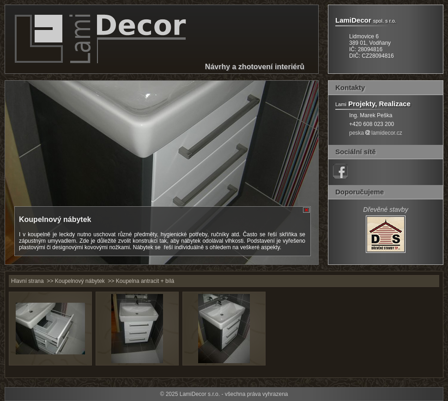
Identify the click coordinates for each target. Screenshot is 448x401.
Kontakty (350, 87)
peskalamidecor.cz (375, 133)
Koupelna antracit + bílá (145, 281)
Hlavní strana (27, 281)
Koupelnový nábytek (80, 281)
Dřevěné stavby (385, 209)
